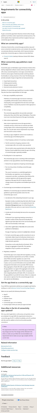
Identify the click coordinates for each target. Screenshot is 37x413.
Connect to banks (8, 56)
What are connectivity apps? (8, 22)
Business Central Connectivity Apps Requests (23, 288)
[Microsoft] (18, 2)
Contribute (25, 407)
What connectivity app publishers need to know (13, 24)
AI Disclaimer (4, 407)
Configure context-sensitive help (9, 350)
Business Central (18, 5)
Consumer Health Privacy (7, 409)
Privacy (31, 407)
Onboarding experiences (7, 348)
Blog (19, 407)
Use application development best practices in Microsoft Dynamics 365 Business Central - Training (17, 376)
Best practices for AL (6, 346)
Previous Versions (13, 407)
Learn (2, 5)
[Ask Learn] (31, 5)
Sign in (34, 2)
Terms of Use (18, 409)
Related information (6, 30)
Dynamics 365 (9, 5)
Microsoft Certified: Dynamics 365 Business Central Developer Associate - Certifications (18, 386)
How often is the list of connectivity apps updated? (13, 28)
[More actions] (34, 5)
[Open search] (30, 2)
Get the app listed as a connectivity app (11, 26)
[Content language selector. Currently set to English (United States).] (8, 400)
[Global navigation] (1, 2)
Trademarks (25, 409)
